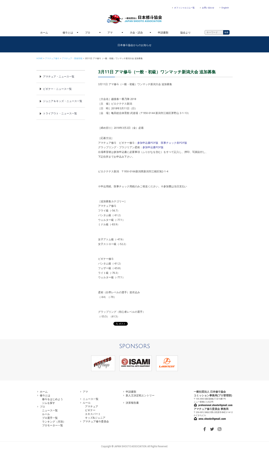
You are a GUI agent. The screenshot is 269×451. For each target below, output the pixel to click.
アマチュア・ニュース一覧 (58, 76)
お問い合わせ (208, 7)
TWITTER (212, 429)
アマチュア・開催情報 (72, 58)
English (225, 7)
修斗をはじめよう (52, 399)
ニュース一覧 (50, 410)
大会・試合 (136, 32)
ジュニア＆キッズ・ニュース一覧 (62, 101)
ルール (46, 414)
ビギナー (90, 410)
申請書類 (163, 32)
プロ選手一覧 (50, 418)
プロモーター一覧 (52, 425)
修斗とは (68, 32)
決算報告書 (132, 402)
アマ (110, 32)
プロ (87, 32)
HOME (39, 58)
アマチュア (91, 406)
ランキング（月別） (54, 421)
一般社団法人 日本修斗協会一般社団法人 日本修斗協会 (134, 19)
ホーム (44, 32)
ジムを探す (48, 403)
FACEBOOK (205, 429)
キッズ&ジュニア (95, 417)
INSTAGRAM (219, 429)
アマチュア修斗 (52, 58)
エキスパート (93, 414)
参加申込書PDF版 (147, 142)
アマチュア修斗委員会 (96, 421)
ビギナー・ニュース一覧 (57, 89)
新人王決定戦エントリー (140, 395)
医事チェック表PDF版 (174, 142)
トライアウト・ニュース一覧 (60, 113)
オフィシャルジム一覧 (184, 7)
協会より (185, 32)
